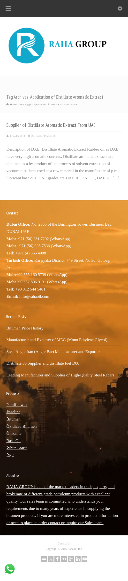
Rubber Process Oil (46, 135)
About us (13, 475)
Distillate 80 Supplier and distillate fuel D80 (42, 363)
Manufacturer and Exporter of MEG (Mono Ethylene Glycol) (56, 339)
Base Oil (13, 440)
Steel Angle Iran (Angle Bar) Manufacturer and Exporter (53, 351)
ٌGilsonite (13, 433)
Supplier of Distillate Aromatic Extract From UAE (51, 125)
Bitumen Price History (24, 328)
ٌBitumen (13, 419)
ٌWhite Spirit (16, 448)
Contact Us (64, 543)
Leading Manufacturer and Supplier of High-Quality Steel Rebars (60, 375)
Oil (32, 135)
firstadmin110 (17, 135)
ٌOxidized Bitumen (21, 426)
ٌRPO (10, 455)
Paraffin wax (16, 404)
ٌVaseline (13, 412)
